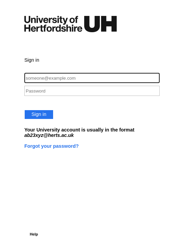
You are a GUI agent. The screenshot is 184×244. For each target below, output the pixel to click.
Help (34, 234)
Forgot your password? (51, 146)
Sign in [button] (38, 114)
